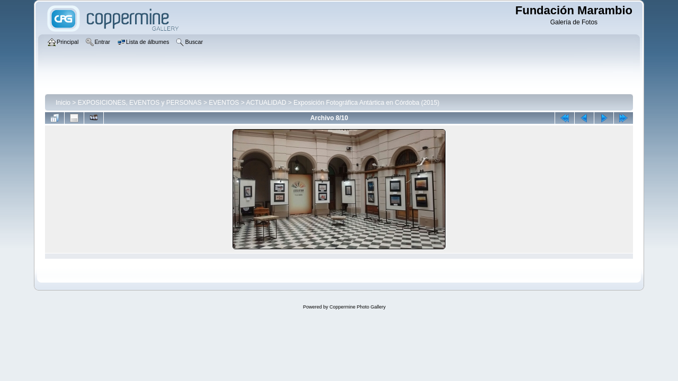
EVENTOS (224, 102)
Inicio (63, 102)
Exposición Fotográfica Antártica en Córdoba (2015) (366, 102)
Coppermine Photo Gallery (357, 307)
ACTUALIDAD (266, 102)
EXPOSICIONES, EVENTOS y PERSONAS (140, 102)
